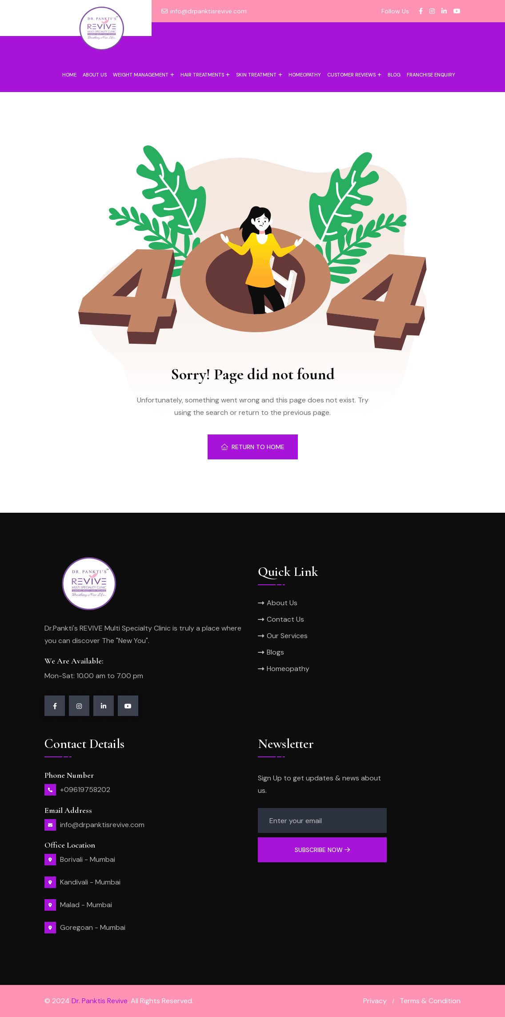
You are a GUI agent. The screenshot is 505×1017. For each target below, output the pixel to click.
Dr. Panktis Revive (100, 1000)
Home (69, 75)
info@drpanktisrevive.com (208, 11)
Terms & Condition (430, 1000)
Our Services (287, 635)
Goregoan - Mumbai (92, 927)
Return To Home (253, 447)
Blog (394, 75)
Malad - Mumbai (86, 904)
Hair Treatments (202, 75)
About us (95, 75)
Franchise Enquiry (431, 75)
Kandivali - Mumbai (90, 882)
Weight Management (140, 75)
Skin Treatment (256, 75)
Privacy (375, 1000)
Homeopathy (305, 75)
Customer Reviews (351, 75)
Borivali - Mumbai (87, 859)
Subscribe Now (322, 850)
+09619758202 (85, 789)
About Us (282, 602)
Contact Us (285, 619)
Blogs (275, 652)
